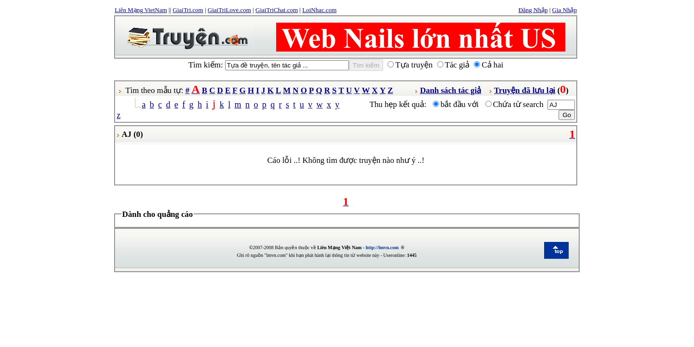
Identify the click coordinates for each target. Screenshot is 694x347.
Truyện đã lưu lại (524, 90)
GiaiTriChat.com (276, 9)
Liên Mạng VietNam (141, 9)
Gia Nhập (564, 9)
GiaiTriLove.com (229, 9)
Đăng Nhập (533, 9)
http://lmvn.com (382, 247)
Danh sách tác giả (450, 90)
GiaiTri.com (188, 9)
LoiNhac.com (319, 9)
